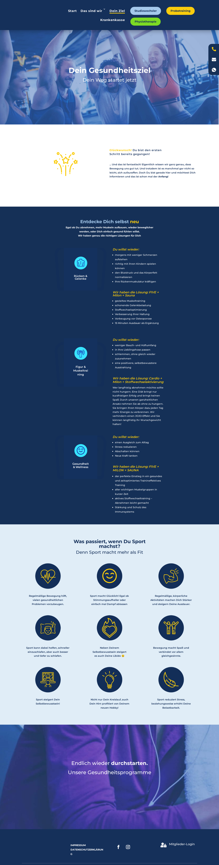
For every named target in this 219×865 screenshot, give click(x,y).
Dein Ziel (117, 11)
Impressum (78, 845)
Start (72, 11)
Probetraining (180, 10)
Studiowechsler (145, 10)
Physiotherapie (145, 21)
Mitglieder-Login (182, 844)
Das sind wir (91, 11)
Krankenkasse (112, 20)
